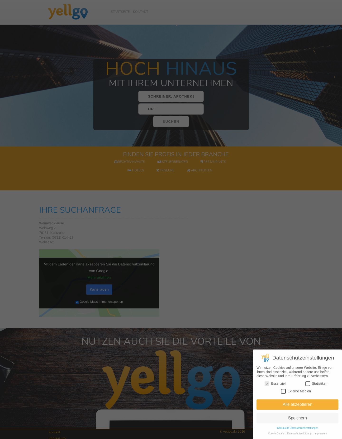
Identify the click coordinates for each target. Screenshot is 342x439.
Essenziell (275, 389)
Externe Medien (296, 397)
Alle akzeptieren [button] (297, 410)
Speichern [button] (297, 423)
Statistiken (316, 389)
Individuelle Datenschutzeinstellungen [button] (297, 433)
